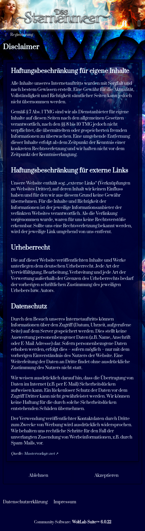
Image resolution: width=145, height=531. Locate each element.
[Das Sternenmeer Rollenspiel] (65, 6)
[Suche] (124, 23)
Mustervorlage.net (39, 453)
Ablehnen (38, 475)
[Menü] (6, 23)
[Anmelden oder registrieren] (139, 23)
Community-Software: (72, 522)
